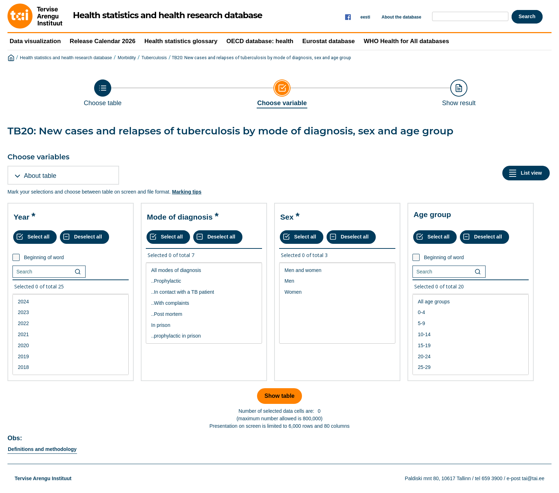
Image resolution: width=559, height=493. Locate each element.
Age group (432, 214)
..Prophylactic (204, 281)
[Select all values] (34, 237)
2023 (71, 312)
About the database (401, 17)
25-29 (471, 367)
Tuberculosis (154, 57)
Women (337, 292)
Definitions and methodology (42, 449)
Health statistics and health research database (66, 57)
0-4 (471, 312)
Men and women (337, 270)
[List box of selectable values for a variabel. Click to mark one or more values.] (70, 334)
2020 (71, 345)
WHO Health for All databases (406, 41)
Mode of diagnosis (179, 217)
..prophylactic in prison (204, 335)
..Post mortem (204, 314)
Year (21, 217)
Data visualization (35, 41)
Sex (286, 217)
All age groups (471, 301)
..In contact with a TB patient (204, 292)
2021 (71, 334)
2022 (71, 323)
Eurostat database (328, 41)
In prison (204, 325)
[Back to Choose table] (102, 93)
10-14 (471, 334)
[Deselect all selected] (84, 237)
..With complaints (204, 303)
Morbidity (127, 57)
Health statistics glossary (180, 41)
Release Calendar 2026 (102, 41)
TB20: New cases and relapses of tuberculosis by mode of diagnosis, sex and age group (261, 57)
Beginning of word (44, 257)
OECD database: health (259, 41)
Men (337, 281)
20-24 (471, 356)
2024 (71, 301)
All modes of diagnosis (204, 270)
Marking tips (186, 192)
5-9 (471, 323)
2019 (71, 356)
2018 (71, 367)
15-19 (471, 345)
